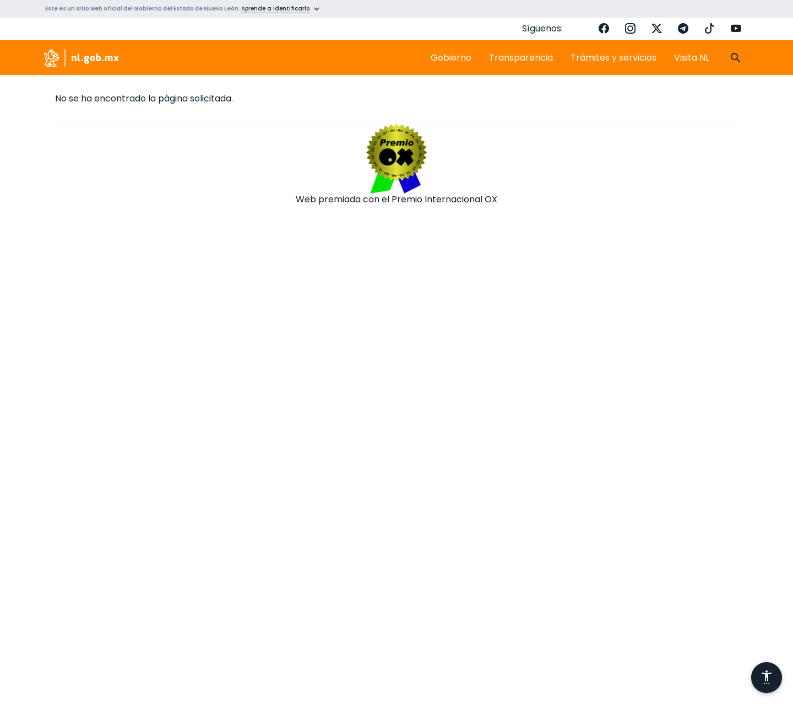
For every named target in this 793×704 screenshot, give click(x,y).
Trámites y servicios (613, 57)
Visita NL (691, 57)
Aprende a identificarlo (275, 8)
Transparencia (521, 57)
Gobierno (451, 57)
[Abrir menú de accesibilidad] (766, 677)
